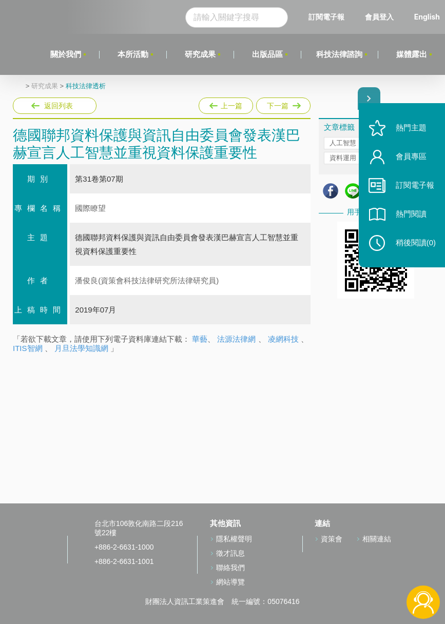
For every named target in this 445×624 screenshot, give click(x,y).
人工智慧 (343, 143)
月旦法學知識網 (81, 348)
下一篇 (282, 104)
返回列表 (58, 106)
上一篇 (226, 104)
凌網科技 (283, 339)
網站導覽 (230, 582)
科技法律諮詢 (339, 54)
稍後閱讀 (415, 244)
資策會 (331, 539)
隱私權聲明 (234, 539)
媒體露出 (411, 54)
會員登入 (379, 16)
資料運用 (343, 158)
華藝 (199, 339)
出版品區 (266, 54)
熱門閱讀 (410, 215)
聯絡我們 (230, 567)
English (427, 16)
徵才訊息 (230, 553)
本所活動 (132, 54)
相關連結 (376, 539)
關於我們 (65, 54)
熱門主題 (410, 129)
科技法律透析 (86, 86)
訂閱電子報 (326, 16)
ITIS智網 (28, 348)
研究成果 (199, 54)
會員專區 (410, 158)
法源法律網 (236, 339)
